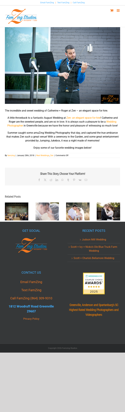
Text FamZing (63, 2)
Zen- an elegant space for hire (83, 117)
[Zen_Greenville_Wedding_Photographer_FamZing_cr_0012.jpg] (62, 65)
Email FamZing (47, 2)
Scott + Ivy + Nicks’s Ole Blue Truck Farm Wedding (94, 248)
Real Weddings (42, 155)
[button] (7, 211)
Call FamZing (79, 2)
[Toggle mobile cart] (111, 10)
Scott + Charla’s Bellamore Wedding (94, 258)
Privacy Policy (31, 318)
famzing (11, 155)
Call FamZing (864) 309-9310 (31, 298)
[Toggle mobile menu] (118, 10)
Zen (51, 155)
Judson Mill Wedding (94, 239)
